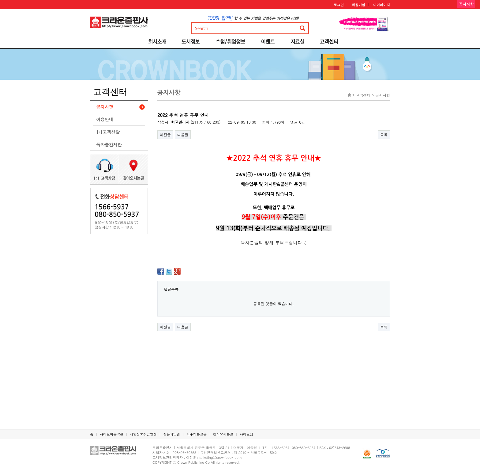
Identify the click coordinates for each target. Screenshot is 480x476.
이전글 (165, 134)
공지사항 (104, 107)
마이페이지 (381, 4)
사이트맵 (246, 434)
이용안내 (104, 119)
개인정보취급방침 (143, 434)
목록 (384, 134)
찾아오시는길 (223, 434)
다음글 (182, 134)
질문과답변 (171, 434)
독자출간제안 (109, 144)
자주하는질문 (196, 434)
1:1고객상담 (108, 132)
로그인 (339, 4)
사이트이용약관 (111, 434)
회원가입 (358, 4)
